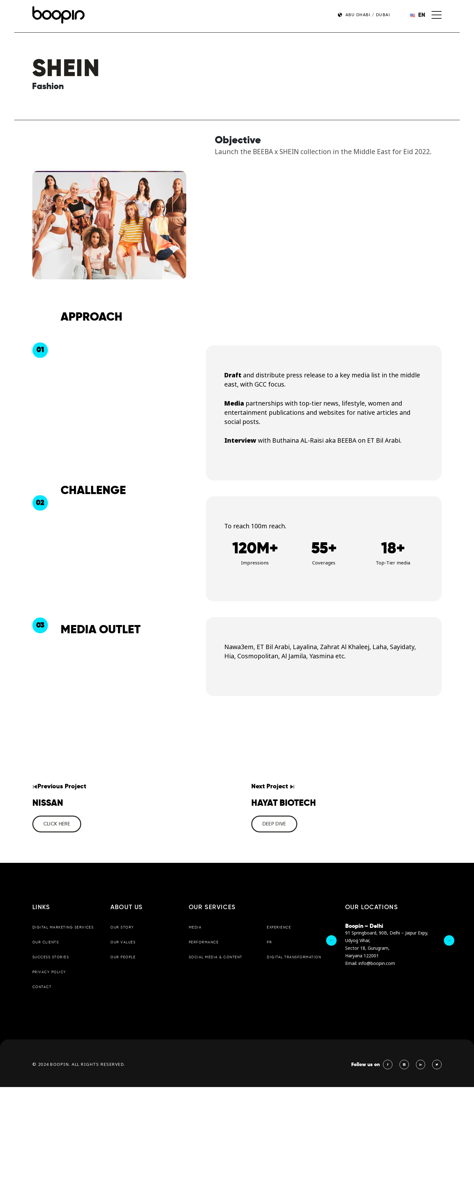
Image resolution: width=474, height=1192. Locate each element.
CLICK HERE (56, 824)
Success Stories (50, 956)
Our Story (122, 927)
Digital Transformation (294, 956)
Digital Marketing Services (63, 927)
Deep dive (274, 824)
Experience (279, 927)
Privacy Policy (49, 971)
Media (195, 927)
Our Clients (45, 942)
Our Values (122, 942)
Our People (122, 956)
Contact (41, 986)
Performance (204, 942)
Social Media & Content (215, 956)
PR (269, 942)
